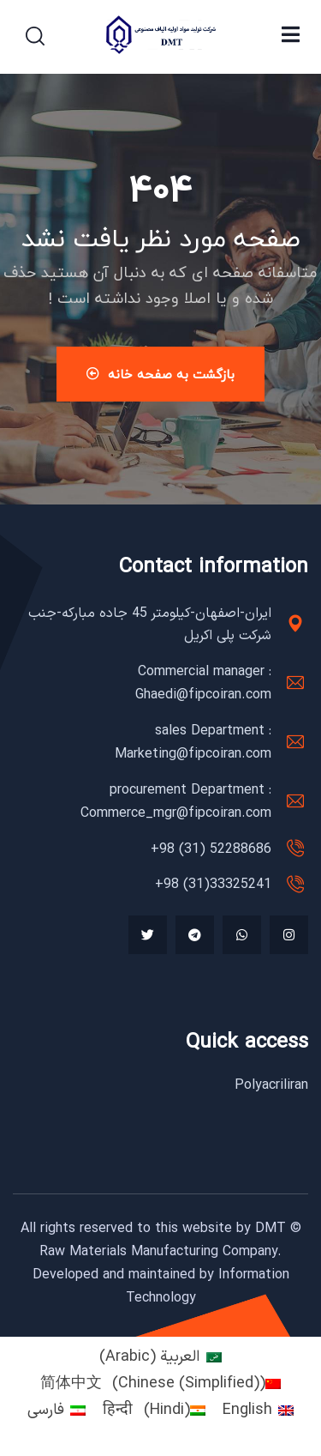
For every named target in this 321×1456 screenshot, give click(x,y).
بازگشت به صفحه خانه (160, 374)
